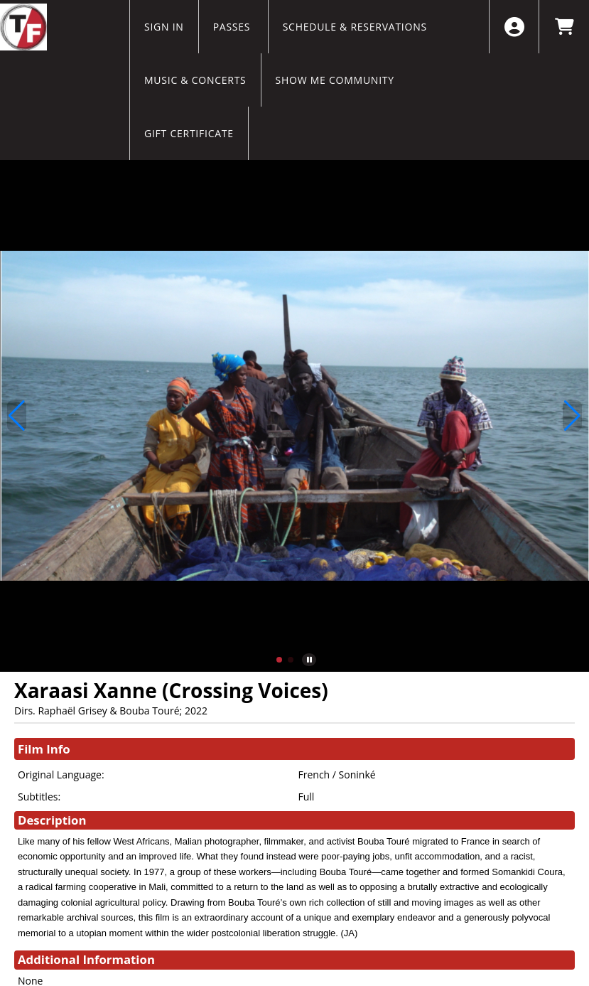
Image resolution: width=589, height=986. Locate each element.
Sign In (164, 26)
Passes (233, 26)
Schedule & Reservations (355, 26)
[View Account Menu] (514, 26)
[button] (279, 660)
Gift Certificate (189, 133)
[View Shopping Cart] (564, 26)
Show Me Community (335, 80)
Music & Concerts (195, 80)
